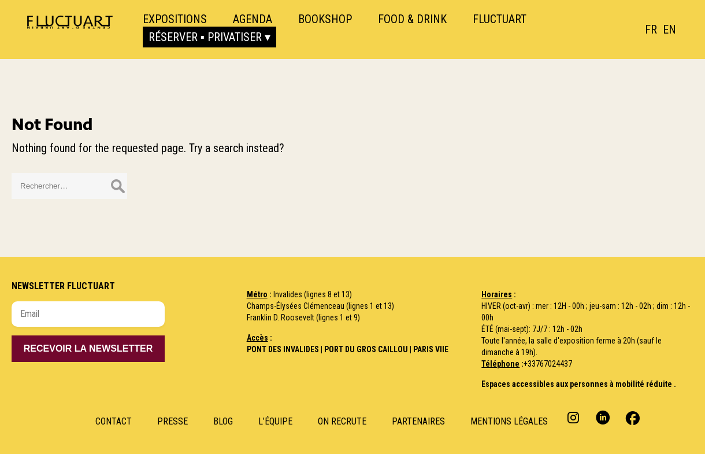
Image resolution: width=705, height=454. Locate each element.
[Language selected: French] (663, 29)
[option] (669, 29)
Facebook (631, 417)
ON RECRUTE (342, 421)
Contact (113, 421)
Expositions (175, 19)
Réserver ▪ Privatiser (205, 37)
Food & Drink (412, 19)
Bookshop (325, 19)
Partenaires (418, 421)
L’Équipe (275, 421)
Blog (223, 421)
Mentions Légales (509, 421)
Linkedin (603, 417)
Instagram (574, 417)
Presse (172, 421)
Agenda (252, 19)
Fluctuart (499, 19)
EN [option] (669, 29)
